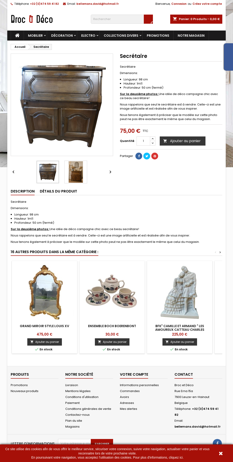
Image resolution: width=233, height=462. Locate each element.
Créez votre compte (207, 4)
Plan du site (73, 420)
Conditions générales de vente (88, 409)
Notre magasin (191, 35)
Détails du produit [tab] (58, 191)
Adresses (127, 403)
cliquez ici (176, 457)
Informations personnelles (139, 385)
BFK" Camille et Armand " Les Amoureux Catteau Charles (179, 328)
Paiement (72, 403)
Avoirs (124, 397)
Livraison (71, 385)
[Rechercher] (122, 19)
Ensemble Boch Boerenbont (112, 326)
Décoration (62, 35)
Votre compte (134, 374)
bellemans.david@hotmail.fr (97, 4)
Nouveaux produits (24, 391)
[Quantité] (143, 141)
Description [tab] (23, 191)
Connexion (179, 4)
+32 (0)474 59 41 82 (44, 4)
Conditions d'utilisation (82, 397)
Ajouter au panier (182, 141)
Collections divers (121, 35)
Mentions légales (78, 391)
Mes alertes (128, 409)
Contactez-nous (77, 415)
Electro (88, 35)
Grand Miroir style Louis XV (44, 326)
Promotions (158, 35)
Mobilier (35, 35)
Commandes (130, 391)
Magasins (72, 426)
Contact (184, 374)
